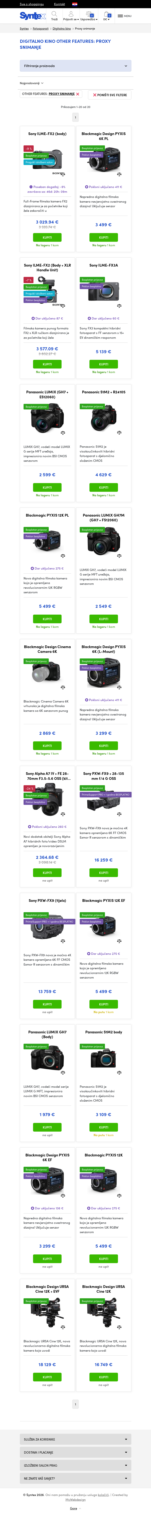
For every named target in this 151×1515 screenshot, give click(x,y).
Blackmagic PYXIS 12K (104, 1154)
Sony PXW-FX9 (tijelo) (47, 900)
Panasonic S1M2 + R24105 (103, 391)
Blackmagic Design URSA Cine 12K (103, 1289)
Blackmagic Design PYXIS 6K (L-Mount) (104, 649)
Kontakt (59, 4)
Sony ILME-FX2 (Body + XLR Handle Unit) (47, 267)
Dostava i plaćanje (38, 1452)
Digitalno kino (62, 28)
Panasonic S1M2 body (103, 1031)
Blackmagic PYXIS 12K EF (103, 900)
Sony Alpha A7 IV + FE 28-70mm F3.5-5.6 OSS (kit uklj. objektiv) (47, 776)
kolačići (103, 1494)
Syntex (24, 28)
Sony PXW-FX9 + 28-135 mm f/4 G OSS (103, 776)
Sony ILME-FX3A (103, 265)
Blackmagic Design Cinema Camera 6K (47, 649)
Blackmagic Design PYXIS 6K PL (104, 136)
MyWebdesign (75, 1499)
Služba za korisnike (39, 1439)
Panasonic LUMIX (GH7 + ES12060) (47, 394)
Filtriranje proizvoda (39, 65)
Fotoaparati (41, 28)
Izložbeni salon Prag (40, 1465)
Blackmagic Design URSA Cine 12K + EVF (47, 1289)
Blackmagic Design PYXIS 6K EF (47, 1157)
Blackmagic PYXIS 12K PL (47, 515)
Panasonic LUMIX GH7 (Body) (47, 1034)
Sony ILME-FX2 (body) (47, 133)
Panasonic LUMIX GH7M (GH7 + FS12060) (104, 517)
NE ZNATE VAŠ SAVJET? (39, 1478)
